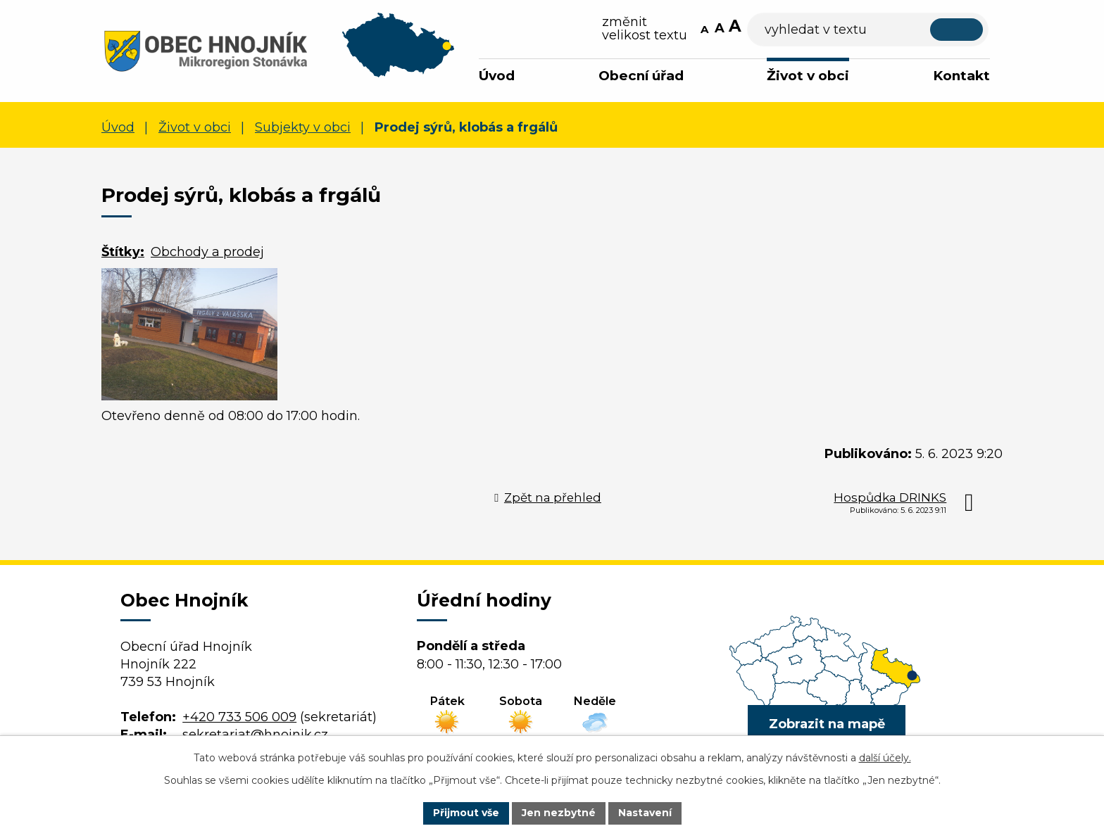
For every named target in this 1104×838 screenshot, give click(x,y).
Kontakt (961, 76)
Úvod (497, 76)
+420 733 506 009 (239, 717)
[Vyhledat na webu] (890, 30)
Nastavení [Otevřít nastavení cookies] (645, 812)
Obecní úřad (641, 76)
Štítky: (122, 252)
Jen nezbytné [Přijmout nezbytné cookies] (559, 812)
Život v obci (808, 76)
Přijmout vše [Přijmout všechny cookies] (466, 812)
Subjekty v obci (303, 127)
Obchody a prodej (207, 252)
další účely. (885, 757)
